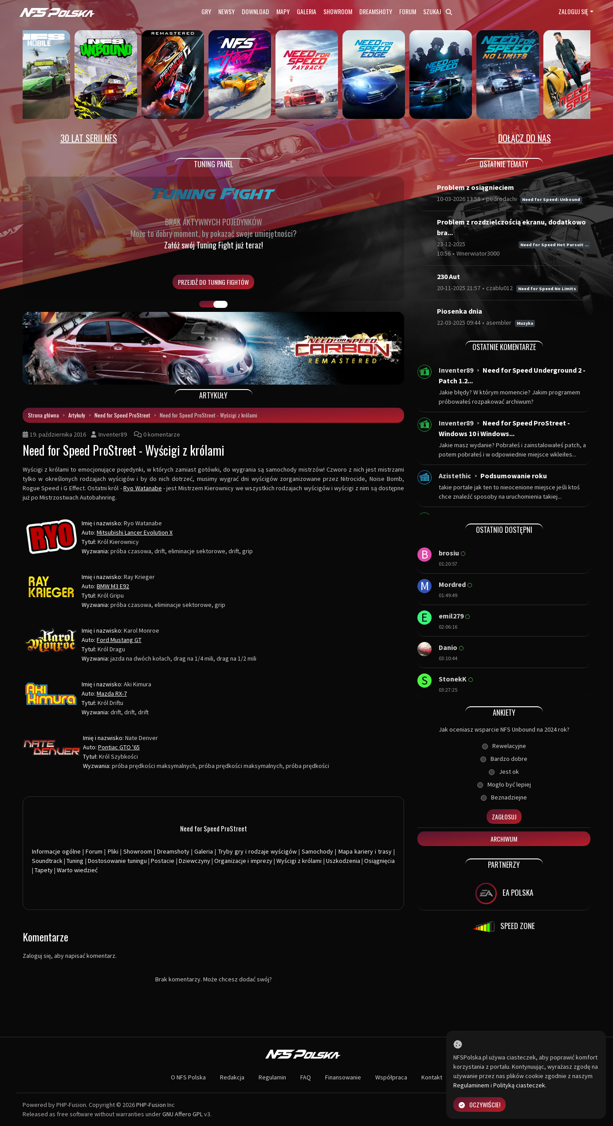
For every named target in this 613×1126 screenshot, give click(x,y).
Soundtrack (47, 861)
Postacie (162, 861)
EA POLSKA (504, 893)
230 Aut (448, 276)
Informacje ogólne (56, 851)
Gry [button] (206, 11)
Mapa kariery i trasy (365, 851)
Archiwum (504, 838)
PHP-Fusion (151, 1105)
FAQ (305, 1077)
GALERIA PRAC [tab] (206, 304)
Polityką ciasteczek (519, 1085)
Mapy (283, 11)
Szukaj (437, 11)
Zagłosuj (504, 816)
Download (255, 11)
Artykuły (76, 415)
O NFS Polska (188, 1077)
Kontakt (431, 1077)
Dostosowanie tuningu (117, 861)
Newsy (226, 11)
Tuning (75, 861)
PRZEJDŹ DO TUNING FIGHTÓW (213, 282)
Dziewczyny (194, 861)
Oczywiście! (479, 1104)
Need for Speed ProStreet (122, 415)
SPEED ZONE (504, 927)
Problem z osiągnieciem (475, 187)
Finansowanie (343, 1077)
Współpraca (391, 1077)
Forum (407, 11)
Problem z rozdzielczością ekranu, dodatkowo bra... (511, 227)
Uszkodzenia (343, 861)
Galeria (306, 11)
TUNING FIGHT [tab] (220, 304)
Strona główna (43, 415)
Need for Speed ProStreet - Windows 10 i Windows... (504, 428)
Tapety (44, 870)
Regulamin (272, 1077)
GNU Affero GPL (182, 1114)
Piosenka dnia (459, 311)
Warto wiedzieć (77, 870)
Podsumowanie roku (513, 475)
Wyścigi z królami (299, 861)
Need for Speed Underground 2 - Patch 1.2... (512, 375)
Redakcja (232, 1077)
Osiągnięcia (379, 861)
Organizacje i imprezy (243, 861)
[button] (51, 348)
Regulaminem (471, 1085)
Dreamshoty (375, 11)
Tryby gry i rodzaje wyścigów (257, 851)
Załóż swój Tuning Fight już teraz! (213, 245)
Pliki (113, 851)
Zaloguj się (573, 11)
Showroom (337, 11)
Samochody (317, 851)
